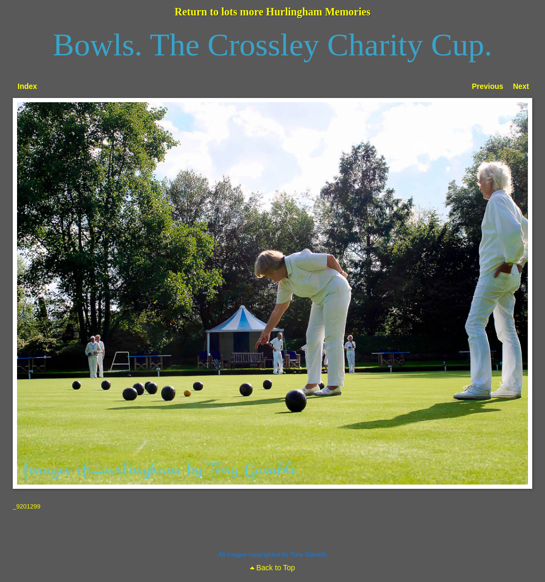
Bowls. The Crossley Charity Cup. (272, 44)
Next (521, 86)
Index (27, 86)
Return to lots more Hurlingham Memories (272, 12)
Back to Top (272, 567)
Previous (487, 86)
